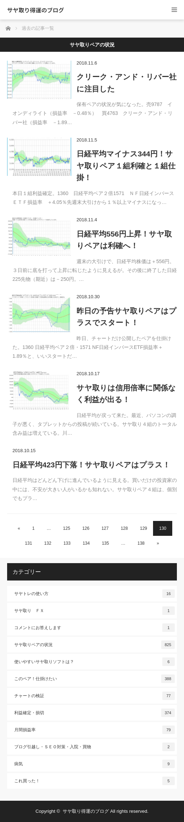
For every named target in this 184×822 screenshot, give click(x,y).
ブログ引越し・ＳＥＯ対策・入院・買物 (94, 747)
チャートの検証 (94, 696)
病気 (94, 764)
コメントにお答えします (94, 627)
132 (47, 543)
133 (66, 543)
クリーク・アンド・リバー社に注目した (127, 83)
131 (28, 543)
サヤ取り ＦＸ (94, 610)
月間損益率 (94, 730)
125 (66, 528)
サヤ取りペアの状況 (94, 644)
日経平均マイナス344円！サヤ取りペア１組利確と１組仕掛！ (126, 166)
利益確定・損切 (94, 713)
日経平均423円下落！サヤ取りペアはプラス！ (91, 465)
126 (85, 528)
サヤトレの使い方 (94, 593)
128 (124, 528)
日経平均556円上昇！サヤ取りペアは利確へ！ (124, 240)
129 (143, 528)
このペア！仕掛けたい (94, 678)
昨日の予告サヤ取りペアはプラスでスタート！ (127, 317)
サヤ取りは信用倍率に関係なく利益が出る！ (126, 394)
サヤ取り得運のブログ (35, 10)
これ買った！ (94, 781)
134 (86, 543)
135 (105, 543)
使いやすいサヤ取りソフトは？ (94, 661)
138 (140, 543)
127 (105, 528)
